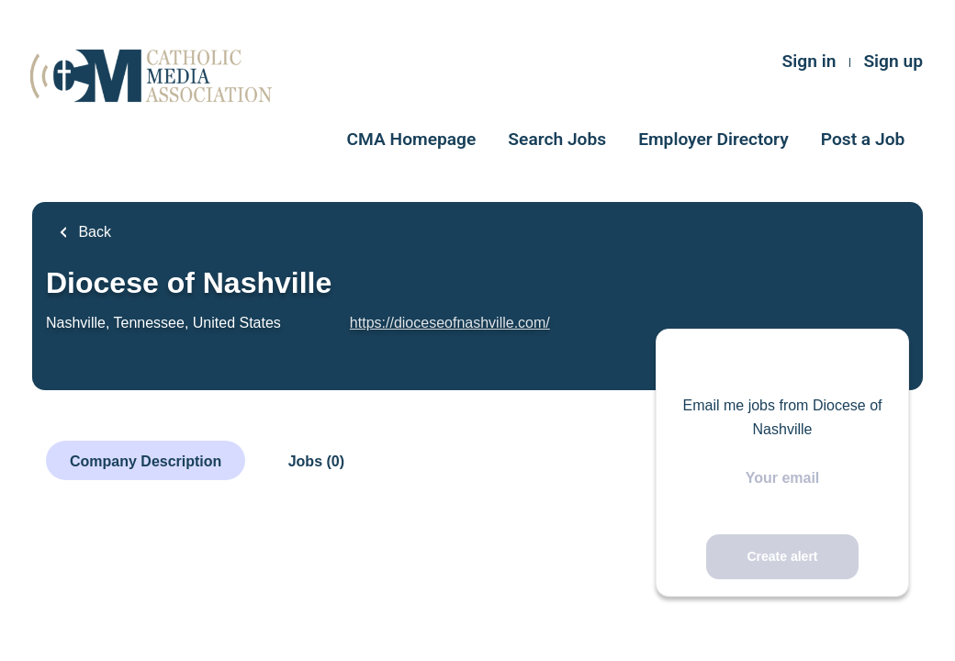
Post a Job (863, 139)
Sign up (893, 61)
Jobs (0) (316, 461)
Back (92, 232)
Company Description (145, 461)
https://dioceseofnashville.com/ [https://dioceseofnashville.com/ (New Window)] (450, 322)
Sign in (809, 61)
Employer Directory (713, 139)
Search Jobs (557, 139)
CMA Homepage (412, 139)
